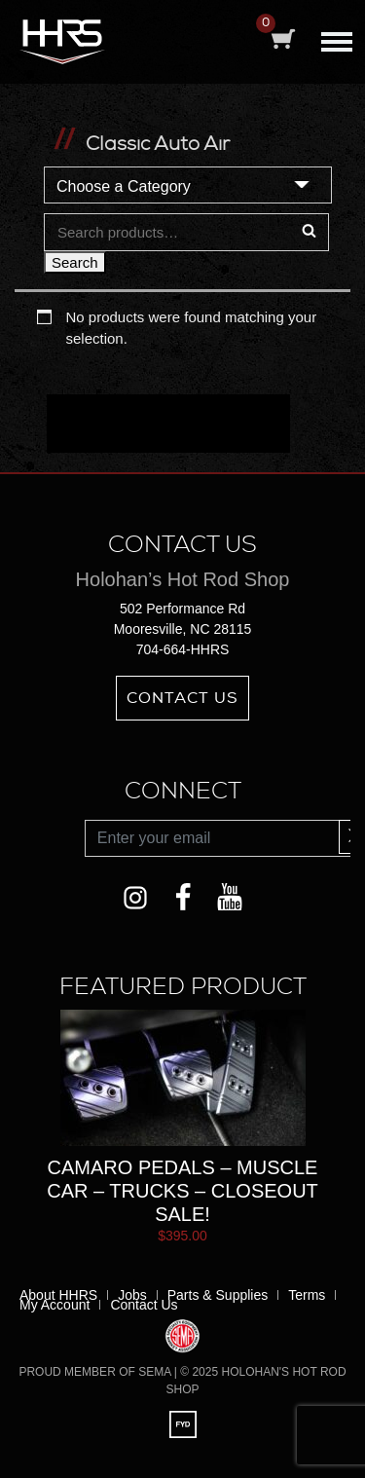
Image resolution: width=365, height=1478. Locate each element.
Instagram (135, 893)
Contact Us (182, 698)
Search (75, 262)
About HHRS (58, 1295)
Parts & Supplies (218, 1295)
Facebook (182, 893)
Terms (306, 1295)
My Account (54, 1304)
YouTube (230, 893)
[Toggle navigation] (337, 37)
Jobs (132, 1295)
